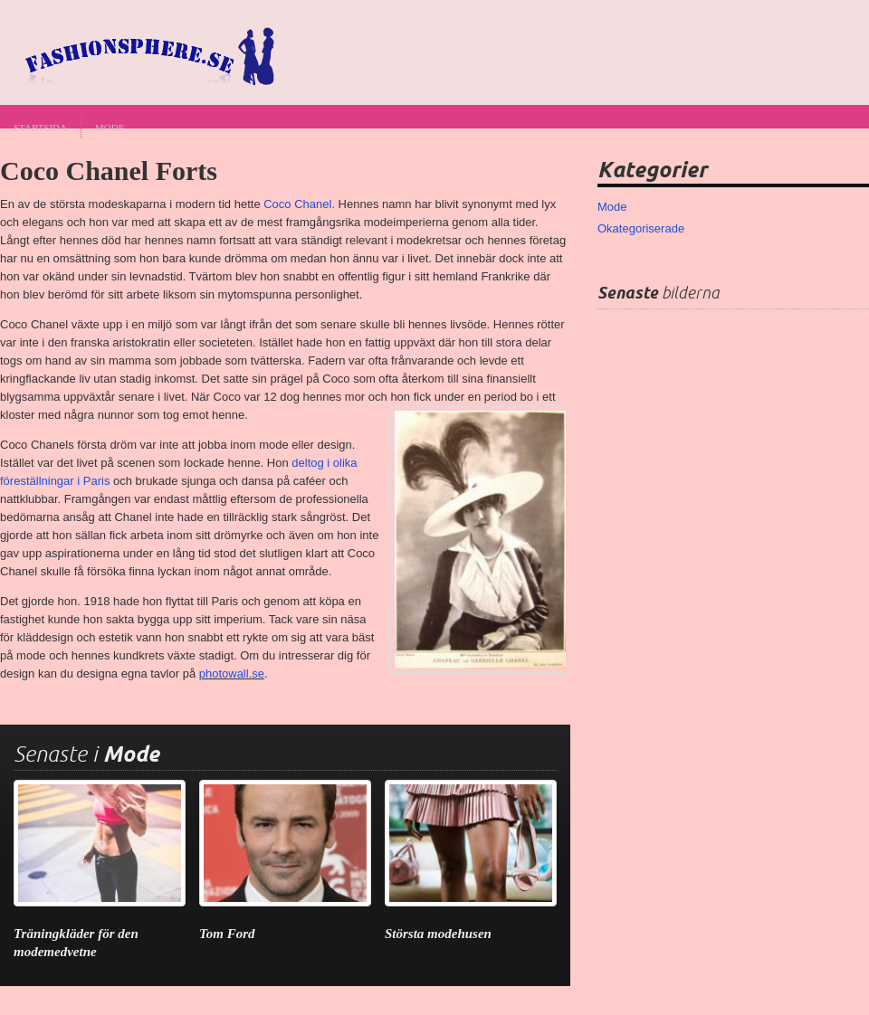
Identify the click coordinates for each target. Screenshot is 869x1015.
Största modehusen (438, 933)
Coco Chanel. (299, 204)
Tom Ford (227, 933)
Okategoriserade (640, 228)
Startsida (40, 127)
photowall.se (231, 673)
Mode (109, 127)
